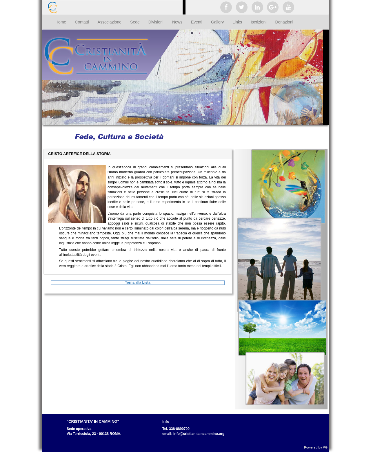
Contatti (82, 22)
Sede (135, 22)
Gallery (217, 22)
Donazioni (284, 22)
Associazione (110, 22)
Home (60, 22)
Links (237, 22)
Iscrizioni (258, 22)
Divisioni (155, 22)
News (177, 22)
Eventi (196, 22)
